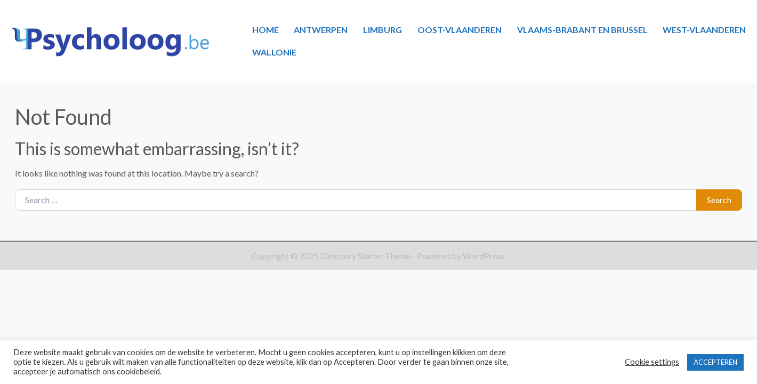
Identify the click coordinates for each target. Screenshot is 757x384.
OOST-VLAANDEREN (459, 30)
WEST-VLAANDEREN (704, 30)
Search (719, 200)
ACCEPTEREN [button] (715, 362)
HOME (265, 30)
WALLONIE (274, 52)
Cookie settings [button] (652, 361)
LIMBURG (382, 30)
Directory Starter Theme (366, 256)
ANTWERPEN (321, 30)
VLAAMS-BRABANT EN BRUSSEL (582, 30)
